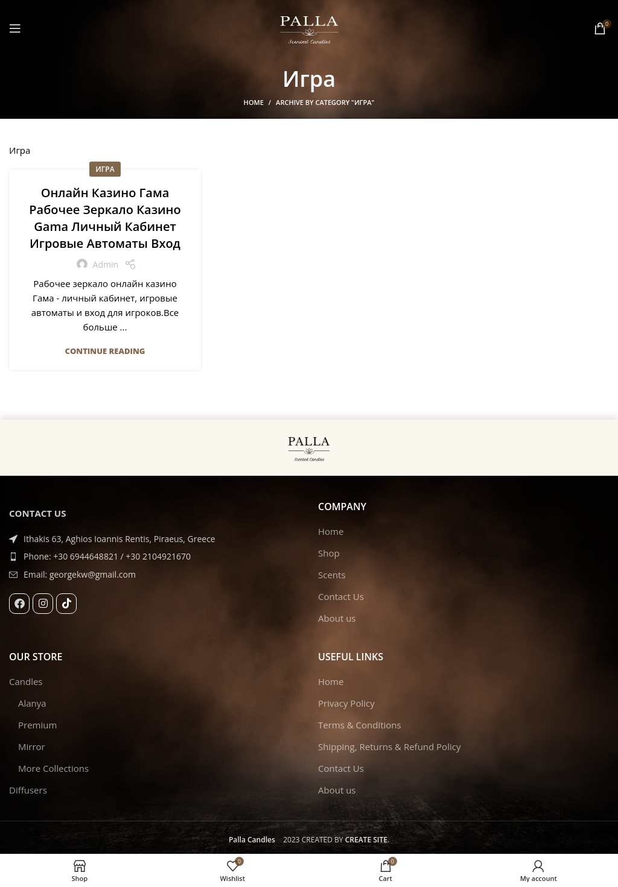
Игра (104, 169)
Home (254, 102)
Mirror (31, 746)
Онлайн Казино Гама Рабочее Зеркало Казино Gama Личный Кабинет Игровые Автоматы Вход (105, 218)
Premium (37, 725)
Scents (332, 575)
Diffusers (28, 790)
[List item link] (154, 556)
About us (336, 618)
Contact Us (341, 596)
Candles (26, 681)
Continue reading (105, 351)
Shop (329, 553)
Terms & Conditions (359, 725)
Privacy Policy (346, 703)
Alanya (32, 703)
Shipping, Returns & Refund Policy (389, 746)
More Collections (53, 768)
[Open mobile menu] (15, 28)
